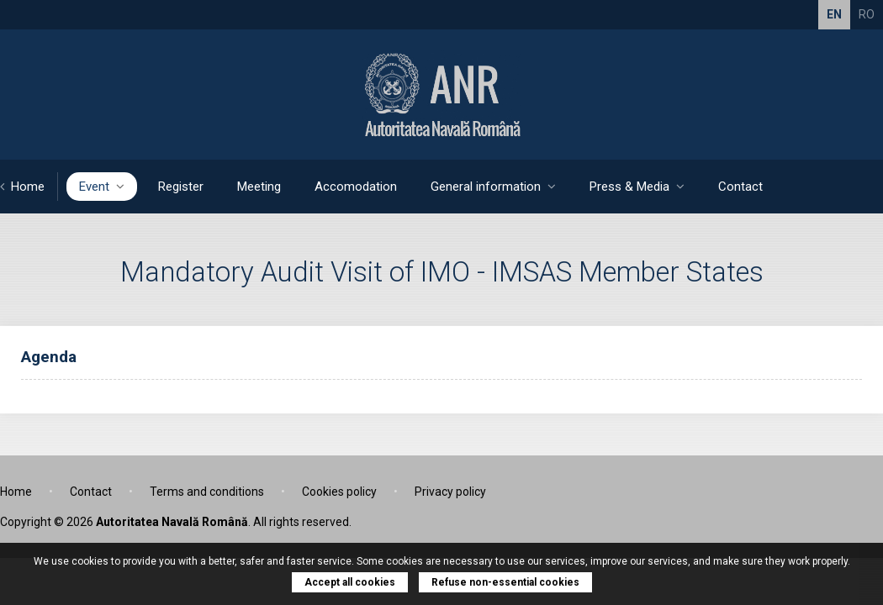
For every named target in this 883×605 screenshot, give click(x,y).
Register (181, 186)
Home (22, 186)
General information (493, 186)
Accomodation (356, 186)
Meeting (259, 186)
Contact (740, 186)
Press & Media (637, 186)
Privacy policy (450, 491)
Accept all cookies (349, 582)
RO (867, 14)
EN (834, 14)
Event (101, 186)
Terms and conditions (207, 491)
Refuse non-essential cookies (505, 582)
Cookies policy (339, 491)
